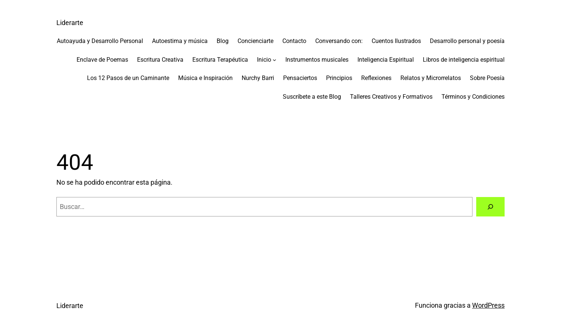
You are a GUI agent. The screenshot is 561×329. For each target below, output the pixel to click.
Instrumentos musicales (316, 59)
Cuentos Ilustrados (396, 40)
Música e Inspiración (205, 78)
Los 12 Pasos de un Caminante (128, 78)
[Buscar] (490, 206)
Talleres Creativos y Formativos (391, 96)
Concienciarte (255, 40)
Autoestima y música (180, 40)
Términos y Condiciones (473, 96)
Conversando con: (339, 40)
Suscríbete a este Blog (312, 96)
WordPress (488, 305)
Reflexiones (376, 78)
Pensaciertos (300, 78)
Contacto (294, 40)
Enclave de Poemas (102, 59)
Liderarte (69, 23)
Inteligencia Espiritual (385, 59)
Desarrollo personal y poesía (467, 40)
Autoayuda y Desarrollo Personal (100, 40)
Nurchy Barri (258, 78)
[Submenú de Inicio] (274, 60)
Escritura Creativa (160, 59)
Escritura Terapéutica (220, 59)
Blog (223, 40)
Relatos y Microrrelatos (430, 78)
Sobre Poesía (487, 78)
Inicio (264, 59)
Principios (339, 78)
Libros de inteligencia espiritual (464, 59)
